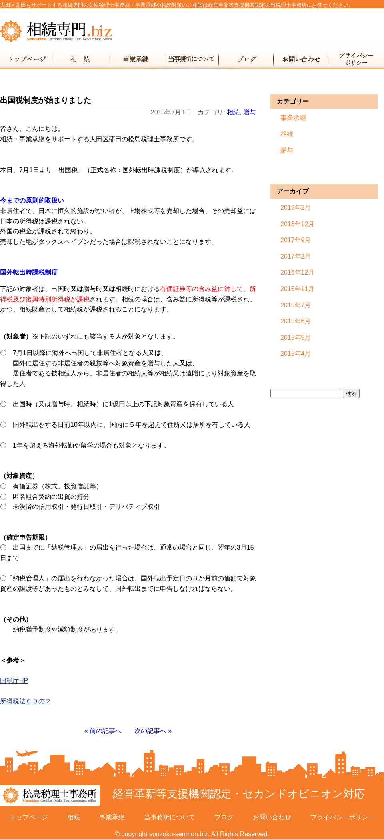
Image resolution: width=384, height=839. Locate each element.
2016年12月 (297, 272)
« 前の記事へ (103, 730)
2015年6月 (295, 321)
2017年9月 (295, 240)
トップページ (27, 59)
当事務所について (191, 59)
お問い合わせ (301, 59)
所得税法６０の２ (25, 701)
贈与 (249, 112)
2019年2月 (295, 207)
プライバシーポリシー (356, 59)
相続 (82, 59)
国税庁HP (14, 680)
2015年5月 (295, 337)
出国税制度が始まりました (45, 100)
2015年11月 (297, 288)
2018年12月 (297, 224)
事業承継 (137, 59)
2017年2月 (295, 256)
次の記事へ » (153, 730)
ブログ (246, 59)
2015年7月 (295, 305)
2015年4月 (295, 353)
